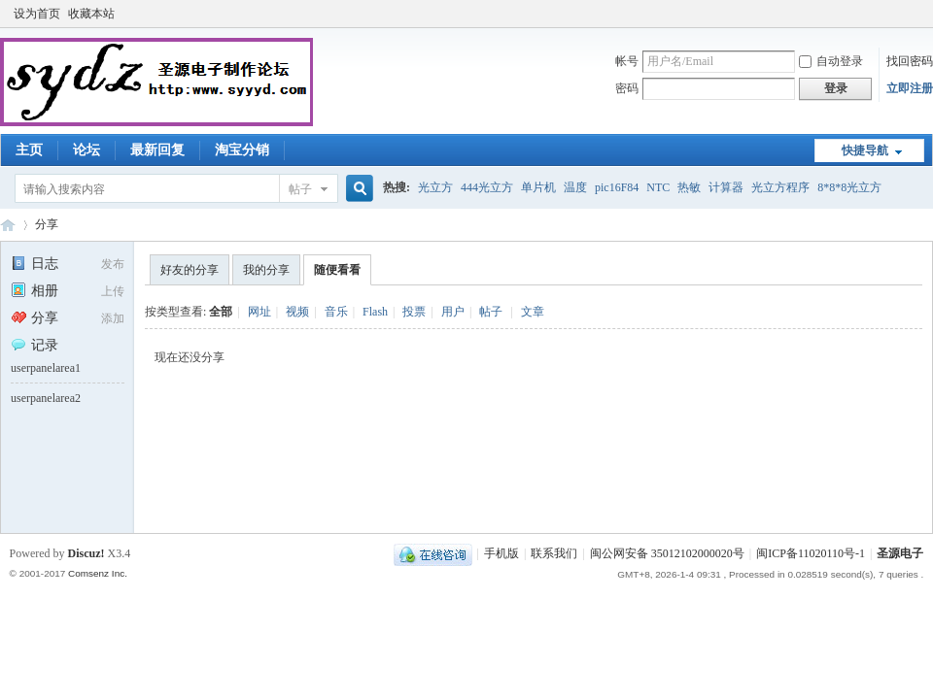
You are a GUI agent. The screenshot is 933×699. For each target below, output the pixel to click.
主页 (29, 150)
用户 (453, 311)
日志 (34, 263)
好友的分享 (189, 270)
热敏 (689, 187)
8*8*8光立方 (849, 187)
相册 (34, 290)
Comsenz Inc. (97, 573)
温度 (575, 187)
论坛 (86, 150)
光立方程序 (780, 187)
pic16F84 (617, 187)
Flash (375, 311)
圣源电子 (900, 553)
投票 (414, 311)
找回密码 (909, 61)
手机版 (501, 553)
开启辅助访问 (918, 13)
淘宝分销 (242, 150)
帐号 (627, 61)
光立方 (435, 187)
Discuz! (86, 553)
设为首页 (37, 13)
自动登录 (831, 61)
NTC (658, 187)
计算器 (725, 187)
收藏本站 (91, 13)
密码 (627, 88)
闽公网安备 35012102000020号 (667, 553)
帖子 (300, 189)
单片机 (538, 187)
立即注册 (909, 88)
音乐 (336, 311)
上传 (112, 291)
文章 (532, 311)
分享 (46, 224)
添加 (112, 318)
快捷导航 (865, 150)
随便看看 (337, 270)
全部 (220, 311)
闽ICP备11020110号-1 (810, 553)
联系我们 (554, 553)
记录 (34, 345)
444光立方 (487, 187)
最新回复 (157, 150)
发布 (112, 264)
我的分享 (266, 270)
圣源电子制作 (8, 225)
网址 (259, 311)
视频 (297, 311)
